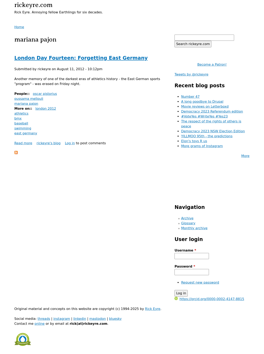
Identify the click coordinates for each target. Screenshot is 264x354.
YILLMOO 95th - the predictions (206, 136)
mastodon (97, 319)
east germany (25, 133)
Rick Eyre (152, 309)
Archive (187, 218)
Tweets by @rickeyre (191, 74)
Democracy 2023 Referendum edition (212, 111)
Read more (23, 143)
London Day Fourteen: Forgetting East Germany (81, 58)
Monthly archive (194, 228)
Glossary (188, 223)
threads (44, 319)
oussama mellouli (28, 99)
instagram (61, 319)
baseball (21, 123)
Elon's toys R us (194, 141)
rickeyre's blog (48, 143)
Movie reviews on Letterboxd (205, 106)
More (245, 156)
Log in (70, 143)
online (39, 324)
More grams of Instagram (202, 146)
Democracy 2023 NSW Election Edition (213, 131)
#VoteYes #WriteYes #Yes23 (204, 116)
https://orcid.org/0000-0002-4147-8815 (209, 299)
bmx (18, 118)
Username (185, 250)
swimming (22, 128)
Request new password (200, 282)
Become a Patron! (212, 64)
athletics (21, 113)
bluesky (115, 319)
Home (19, 27)
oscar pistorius (45, 94)
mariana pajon (26, 104)
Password (184, 266)
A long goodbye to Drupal (202, 102)
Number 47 (190, 97)
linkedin (79, 319)
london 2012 (45, 109)
